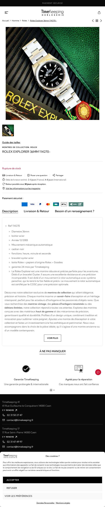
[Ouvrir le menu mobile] (6, 12)
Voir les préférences (18, 496)
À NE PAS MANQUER (52, 353)
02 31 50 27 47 (14, 415)
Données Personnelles (45, 503)
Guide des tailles (11, 142)
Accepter (13, 480)
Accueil (5, 20)
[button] (51, 390)
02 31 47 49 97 (14, 441)
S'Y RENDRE (10, 410)
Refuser (12, 488)
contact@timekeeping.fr (20, 420)
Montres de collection (15, 147)
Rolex (24, 20)
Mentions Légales (63, 503)
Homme (15, 20)
